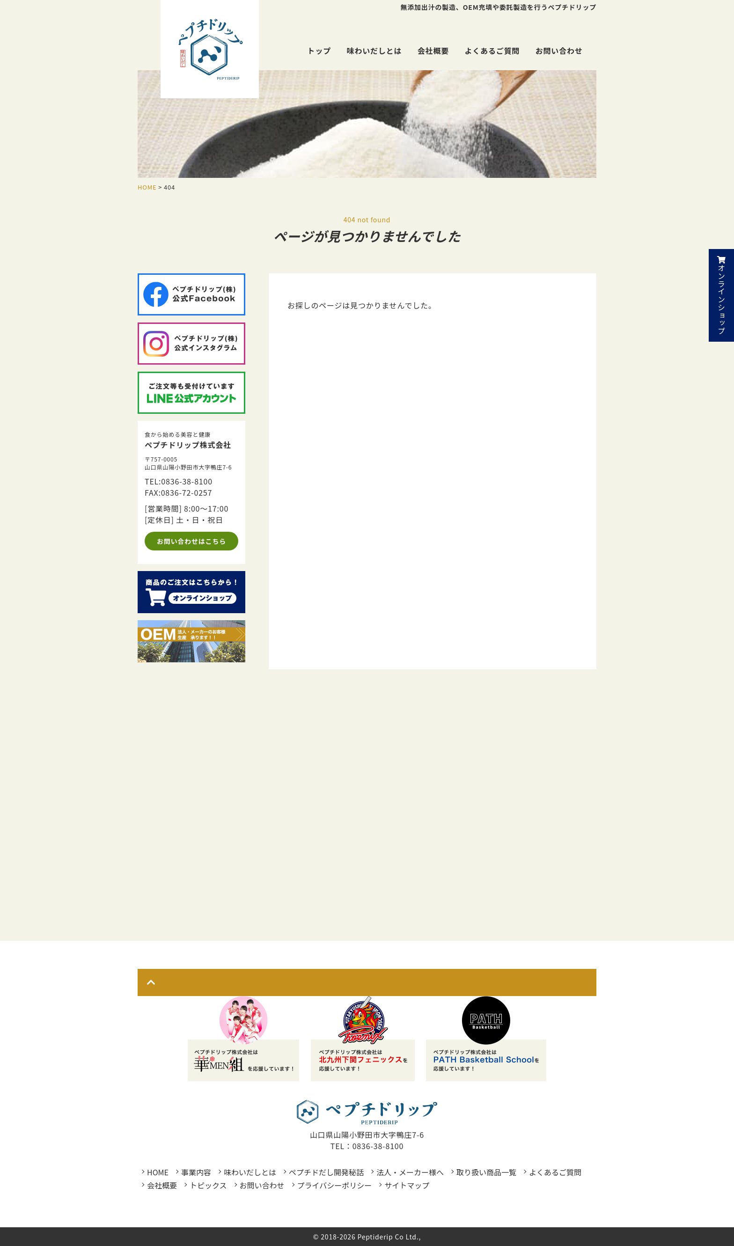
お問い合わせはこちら (191, 541)
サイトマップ (406, 1185)
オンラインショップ (721, 295)
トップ (319, 50)
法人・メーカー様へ (410, 1172)
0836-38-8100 (187, 481)
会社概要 (433, 50)
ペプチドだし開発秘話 (326, 1172)
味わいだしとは (374, 50)
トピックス (208, 1185)
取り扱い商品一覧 (486, 1172)
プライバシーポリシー (334, 1185)
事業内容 (196, 1172)
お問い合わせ (559, 50)
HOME (158, 1172)
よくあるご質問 (492, 50)
